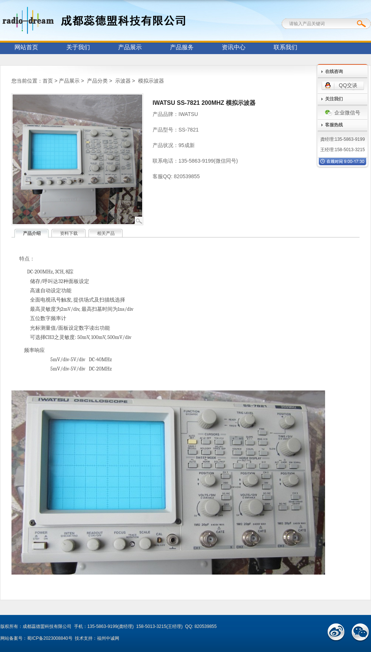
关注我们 (334, 99)
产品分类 (97, 81)
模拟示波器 (151, 81)
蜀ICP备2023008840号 (50, 638)
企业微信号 (342, 113)
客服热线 (334, 124)
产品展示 (130, 47)
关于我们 (78, 47)
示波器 (123, 81)
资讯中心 (233, 47)
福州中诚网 (108, 638)
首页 (48, 81)
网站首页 (26, 47)
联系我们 (285, 47)
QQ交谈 (348, 85)
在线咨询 (334, 71)
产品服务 (182, 47)
